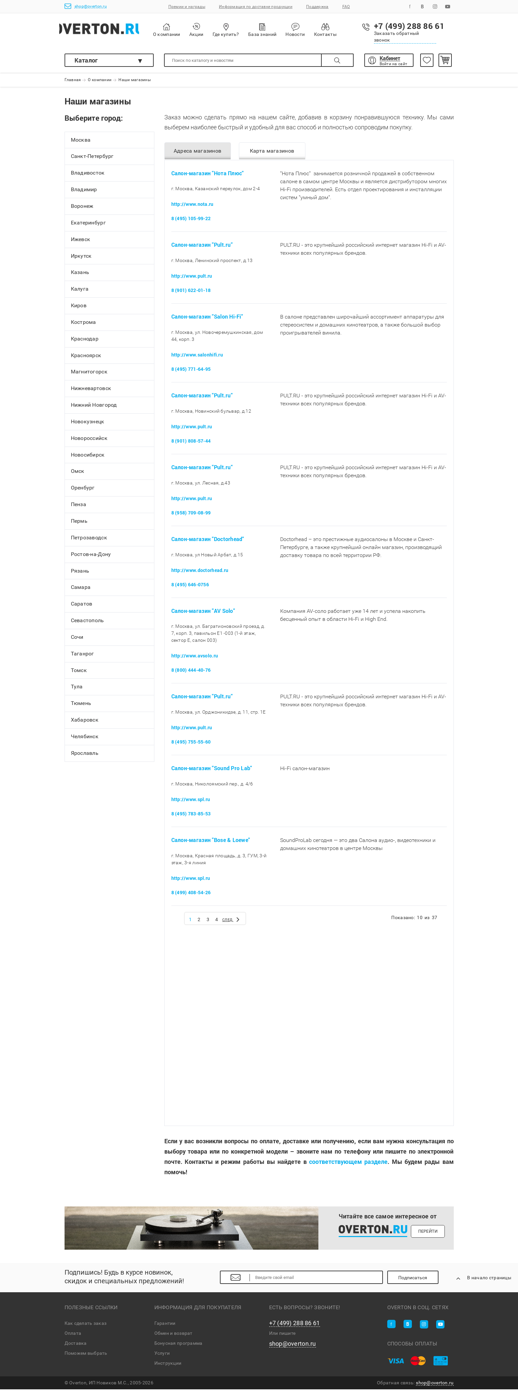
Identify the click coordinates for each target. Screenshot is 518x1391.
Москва (81, 142)
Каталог (86, 60)
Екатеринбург (88, 225)
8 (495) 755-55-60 (191, 744)
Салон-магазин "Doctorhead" (207, 540)
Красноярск (86, 357)
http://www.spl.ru (190, 801)
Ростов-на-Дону (91, 556)
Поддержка (317, 6)
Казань (80, 275)
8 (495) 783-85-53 (191, 815)
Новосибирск (88, 457)
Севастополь (87, 623)
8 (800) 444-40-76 (191, 672)
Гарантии (165, 1324)
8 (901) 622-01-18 (191, 292)
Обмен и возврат (173, 1334)
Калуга (80, 291)
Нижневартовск (91, 391)
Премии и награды (186, 6)
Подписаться (419, 1279)
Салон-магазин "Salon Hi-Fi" (207, 318)
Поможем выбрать (86, 1354)
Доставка (76, 1344)
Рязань (80, 573)
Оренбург (83, 490)
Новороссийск (89, 440)
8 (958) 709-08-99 (191, 514)
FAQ (346, 6)
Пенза (78, 506)
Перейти (428, 1232)
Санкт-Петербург (92, 159)
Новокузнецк (87, 424)
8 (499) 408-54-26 (191, 894)
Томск (79, 672)
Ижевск (80, 241)
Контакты (340, 30)
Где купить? (241, 30)
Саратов (81, 606)
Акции (212, 30)
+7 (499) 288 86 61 (294, 1324)
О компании (182, 30)
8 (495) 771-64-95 (191, 370)
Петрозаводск (89, 540)
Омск (78, 474)
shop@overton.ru (86, 6)
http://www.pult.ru (191, 278)
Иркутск (81, 258)
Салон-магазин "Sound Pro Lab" (211, 769)
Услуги (162, 1354)
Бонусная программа (178, 1344)
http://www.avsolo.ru (194, 657)
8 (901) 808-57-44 (191, 442)
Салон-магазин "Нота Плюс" (207, 174)
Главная (73, 80)
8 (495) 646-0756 (190, 586)
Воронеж (82, 208)
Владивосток (88, 175)
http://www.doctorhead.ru (200, 572)
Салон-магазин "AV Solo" (203, 612)
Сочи (77, 639)
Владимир (84, 192)
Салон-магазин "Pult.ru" (202, 246)
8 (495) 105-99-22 (191, 220)
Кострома (83, 324)
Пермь (79, 523)
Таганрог (82, 656)
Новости (310, 30)
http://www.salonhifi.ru (197, 356)
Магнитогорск (89, 374)
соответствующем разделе (348, 1163)
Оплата (73, 1334)
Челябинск (85, 739)
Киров (78, 308)
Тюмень (81, 706)
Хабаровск (85, 722)
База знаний (277, 30)
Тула (77, 689)
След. (234, 920)
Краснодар (85, 341)
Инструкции (168, 1364)
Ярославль (85, 755)
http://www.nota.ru (192, 206)
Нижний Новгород (94, 407)
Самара (81, 590)
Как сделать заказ (86, 1324)
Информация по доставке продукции (255, 6)
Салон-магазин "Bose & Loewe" (210, 841)
